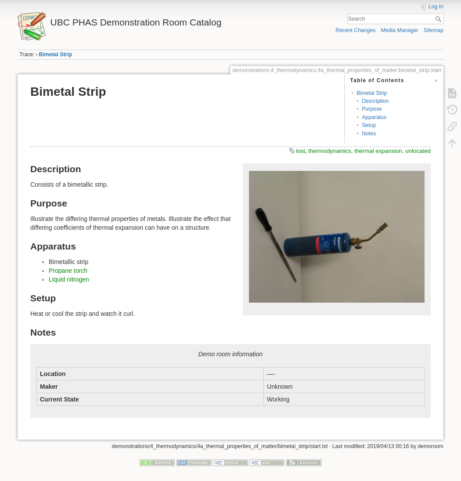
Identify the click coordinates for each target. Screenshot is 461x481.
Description (375, 101)
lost (300, 151)
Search (439, 19)
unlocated (418, 151)
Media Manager (399, 30)
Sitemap (433, 30)
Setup (369, 125)
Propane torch (68, 270)
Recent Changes (355, 30)
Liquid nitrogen (69, 279)
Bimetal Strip (55, 54)
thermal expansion (378, 151)
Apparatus (374, 117)
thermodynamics (329, 151)
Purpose (372, 109)
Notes (369, 133)
